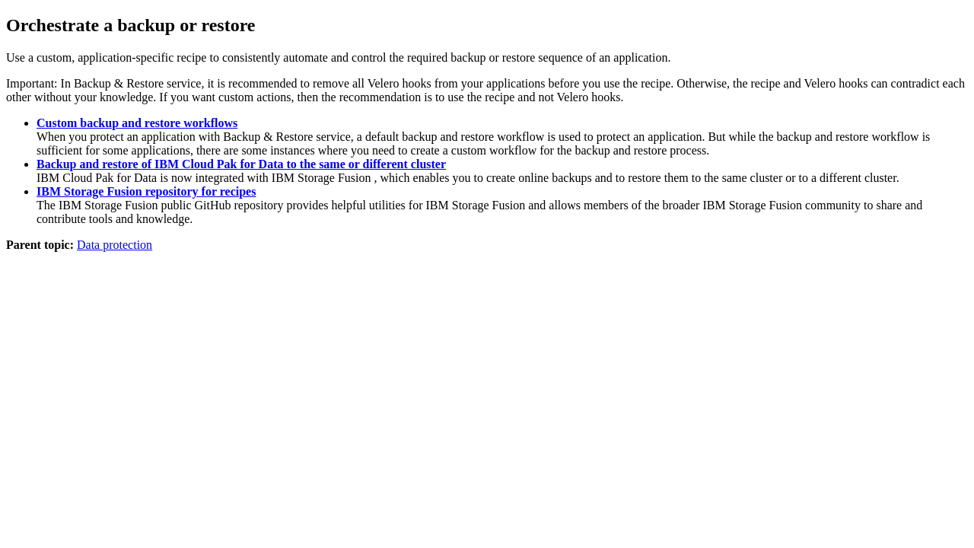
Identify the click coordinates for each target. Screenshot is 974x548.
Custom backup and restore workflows (137, 122)
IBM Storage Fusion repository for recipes (146, 191)
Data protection (114, 244)
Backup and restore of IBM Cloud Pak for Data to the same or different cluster (241, 164)
